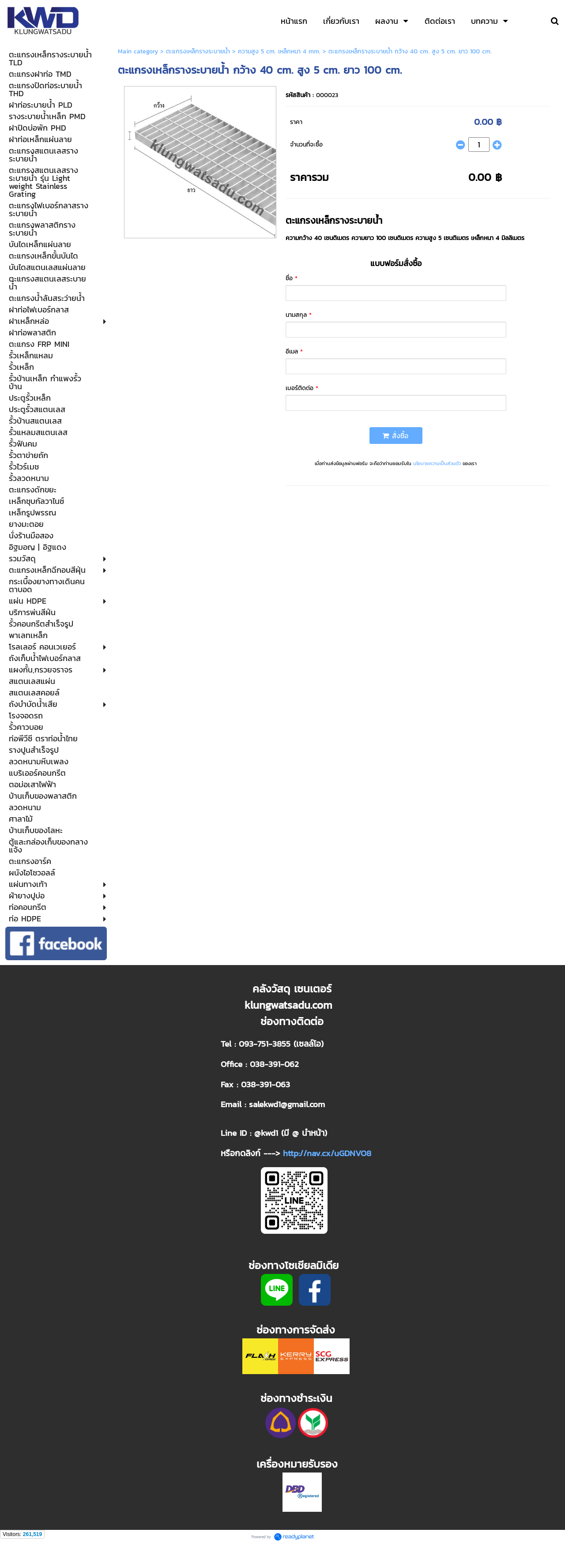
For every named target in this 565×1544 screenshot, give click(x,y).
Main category (138, 51)
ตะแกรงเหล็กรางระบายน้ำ (198, 51)
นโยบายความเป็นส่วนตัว (437, 463)
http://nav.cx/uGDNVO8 (327, 1153)
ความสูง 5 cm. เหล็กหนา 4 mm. (279, 51)
